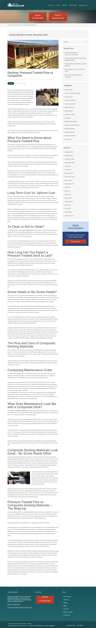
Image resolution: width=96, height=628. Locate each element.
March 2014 (68, 212)
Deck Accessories (70, 104)
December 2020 (69, 159)
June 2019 (68, 169)
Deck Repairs (69, 111)
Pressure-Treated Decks (35, 79)
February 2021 (69, 152)
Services (64, 5)
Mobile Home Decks (71, 121)
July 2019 (68, 166)
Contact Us (67, 615)
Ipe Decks (68, 118)
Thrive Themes (38, 625)
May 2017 (68, 191)
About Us (50, 5)
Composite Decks (23, 79)
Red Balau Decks (70, 128)
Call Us (45, 600)
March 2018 (68, 180)
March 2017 (68, 198)
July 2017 (68, 187)
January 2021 (69, 155)
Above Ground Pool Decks (72, 93)
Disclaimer (24, 623)
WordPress (52, 625)
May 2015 (68, 205)
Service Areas (73, 5)
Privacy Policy (11, 623)
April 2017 (68, 194)
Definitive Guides (70, 114)
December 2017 (69, 184)
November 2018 (69, 177)
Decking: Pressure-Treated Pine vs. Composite (31, 74)
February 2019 (69, 173)
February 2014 (69, 215)
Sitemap (30, 623)
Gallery (58, 5)
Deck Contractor (70, 107)
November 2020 (69, 162)
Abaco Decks (69, 90)
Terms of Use (18, 623)
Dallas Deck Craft (47, 79)
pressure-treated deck (27, 230)
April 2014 (68, 208)
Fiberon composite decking (18, 410)
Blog (65, 606)
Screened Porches (70, 135)
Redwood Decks (69, 132)
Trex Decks (68, 139)
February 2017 (69, 201)
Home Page (67, 596)
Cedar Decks (68, 97)
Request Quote (83, 5)
